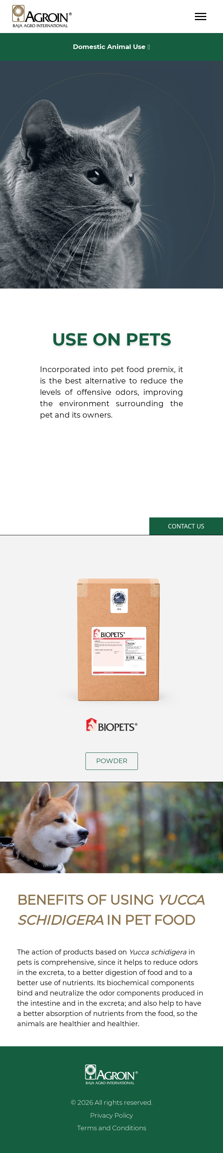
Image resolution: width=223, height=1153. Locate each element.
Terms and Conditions (111, 1128)
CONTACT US (186, 526)
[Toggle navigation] (200, 16)
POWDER (111, 761)
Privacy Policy (111, 1115)
